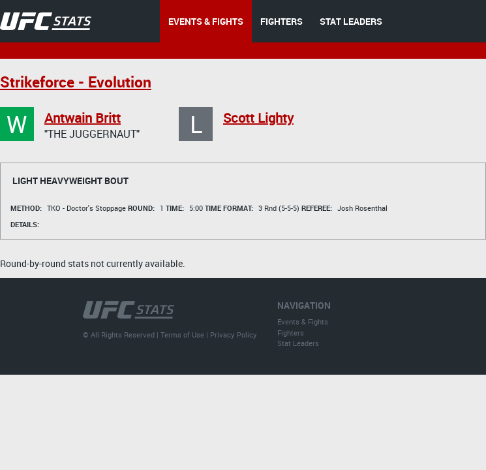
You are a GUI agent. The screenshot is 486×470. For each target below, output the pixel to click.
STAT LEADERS (351, 21)
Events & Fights (302, 321)
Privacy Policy (233, 334)
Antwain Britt (82, 118)
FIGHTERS (281, 21)
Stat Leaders (298, 343)
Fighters (290, 332)
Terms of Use (182, 334)
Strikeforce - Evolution (75, 82)
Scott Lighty (258, 118)
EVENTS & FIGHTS (205, 21)
